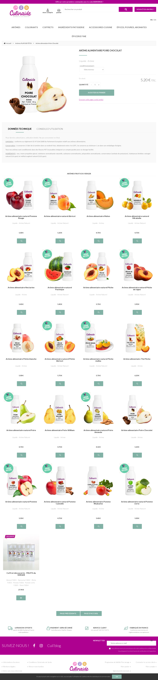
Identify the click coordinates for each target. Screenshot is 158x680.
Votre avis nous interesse (12, 671)
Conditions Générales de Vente (40, 662)
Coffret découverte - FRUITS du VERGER (21, 574)
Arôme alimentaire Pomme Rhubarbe (98, 503)
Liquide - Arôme (98, 223)
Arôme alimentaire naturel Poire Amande (98, 431)
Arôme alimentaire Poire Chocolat (100, 50)
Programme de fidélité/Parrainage (117, 662)
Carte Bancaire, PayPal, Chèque (60, 628)
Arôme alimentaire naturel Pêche (98, 287)
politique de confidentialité (148, 648)
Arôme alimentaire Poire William (60, 430)
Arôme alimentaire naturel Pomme (21, 502)
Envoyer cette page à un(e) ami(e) (91, 99)
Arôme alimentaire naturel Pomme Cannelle (60, 503)
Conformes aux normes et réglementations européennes (137, 629)
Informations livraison (11, 662)
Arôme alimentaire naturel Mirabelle (137, 217)
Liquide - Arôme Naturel (21, 223)
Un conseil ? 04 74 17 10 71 (98, 628)
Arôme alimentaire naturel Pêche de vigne (137, 288)
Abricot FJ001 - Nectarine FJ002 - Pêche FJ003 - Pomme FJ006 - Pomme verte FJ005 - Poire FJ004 (21, 582)
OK (117, 677)
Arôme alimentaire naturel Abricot (60, 216)
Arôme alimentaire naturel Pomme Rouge (21, 217)
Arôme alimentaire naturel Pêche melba (98, 360)
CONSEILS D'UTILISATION (50, 128)
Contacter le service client (145, 662)
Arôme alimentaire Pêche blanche (21, 359)
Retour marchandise (36, 666)
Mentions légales (9, 666)
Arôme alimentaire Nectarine (21, 287)
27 (21, 590)
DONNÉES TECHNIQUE (20, 128)
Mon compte (150, 666)
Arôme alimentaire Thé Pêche (136, 359)
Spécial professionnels (121, 671)
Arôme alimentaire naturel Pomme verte (137, 503)
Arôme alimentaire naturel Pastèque (60, 288)
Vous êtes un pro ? (145, 9)
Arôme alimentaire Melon (98, 216)
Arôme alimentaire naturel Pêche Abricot (60, 360)
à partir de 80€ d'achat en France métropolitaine (21, 629)
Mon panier (125, 666)
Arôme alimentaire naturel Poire (21, 430)
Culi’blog (54, 645)
